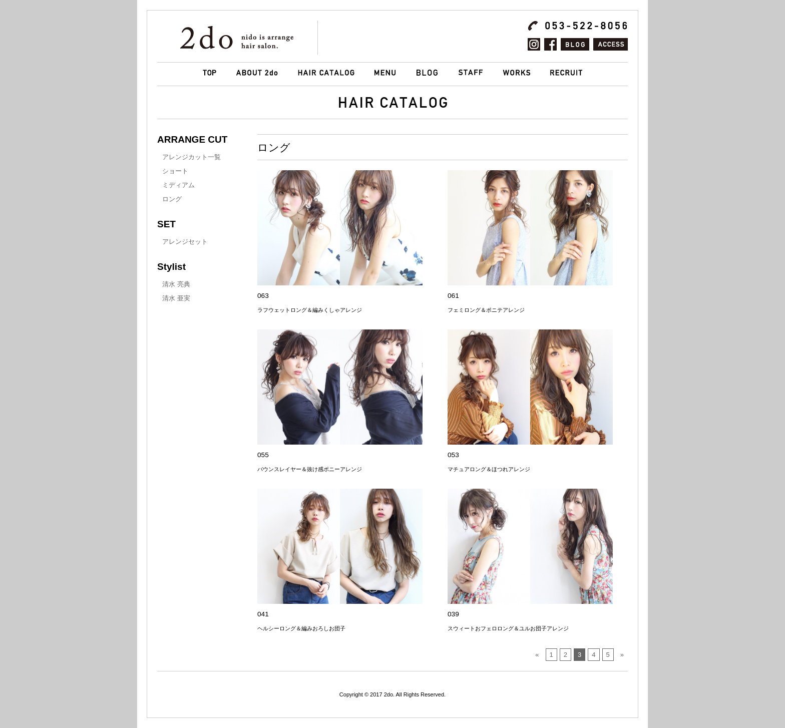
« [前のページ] (537, 654)
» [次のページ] (622, 654)
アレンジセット (185, 241)
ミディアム (178, 185)
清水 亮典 (176, 284)
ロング (172, 199)
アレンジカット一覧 (191, 157)
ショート (175, 171)
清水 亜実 (176, 298)
